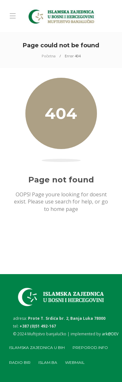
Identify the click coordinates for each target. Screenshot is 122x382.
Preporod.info (90, 347)
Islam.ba (47, 362)
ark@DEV (110, 334)
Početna (49, 55)
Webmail (75, 362)
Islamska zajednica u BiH (37, 347)
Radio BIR (20, 362)
